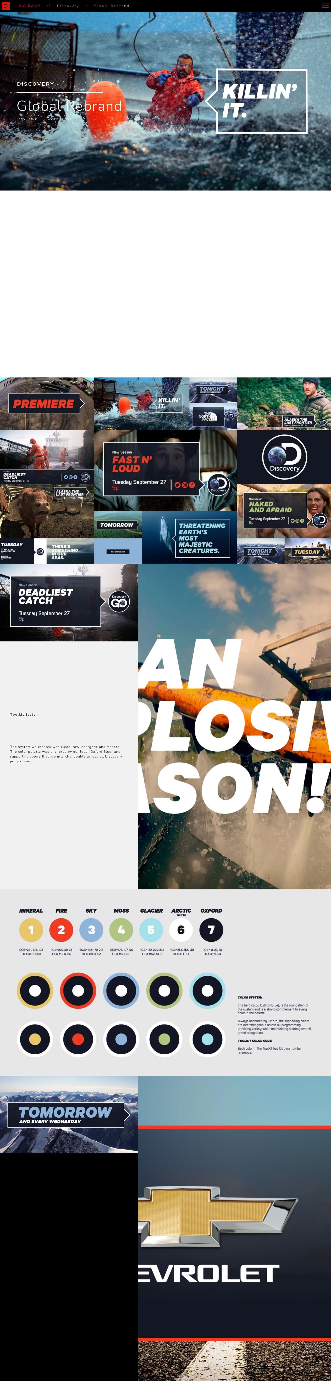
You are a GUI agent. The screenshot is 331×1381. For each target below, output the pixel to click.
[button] (325, 6)
